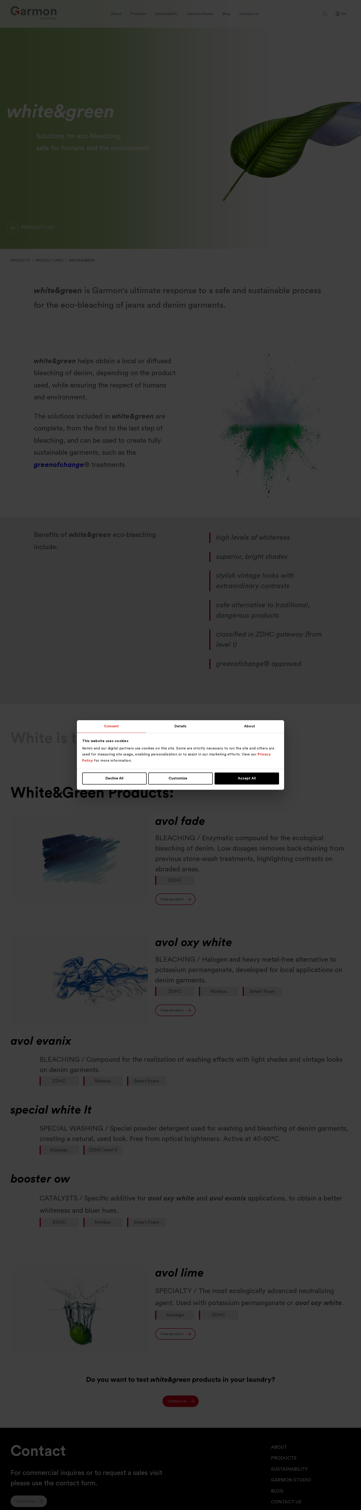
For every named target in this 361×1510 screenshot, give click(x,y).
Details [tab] (181, 726)
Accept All (247, 778)
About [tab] (249, 726)
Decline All (114, 778)
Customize (181, 778)
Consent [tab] (111, 726)
